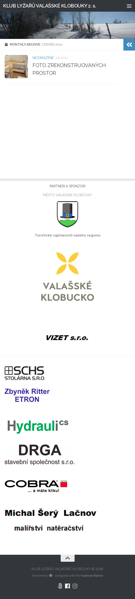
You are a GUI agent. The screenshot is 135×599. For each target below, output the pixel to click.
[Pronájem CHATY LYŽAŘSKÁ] (60, 586)
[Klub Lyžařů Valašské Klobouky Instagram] (75, 586)
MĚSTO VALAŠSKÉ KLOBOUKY (67, 195)
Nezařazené (43, 58)
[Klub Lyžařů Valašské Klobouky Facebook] (67, 586)
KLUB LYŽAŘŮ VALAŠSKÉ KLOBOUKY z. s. (49, 6)
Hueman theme (92, 575)
